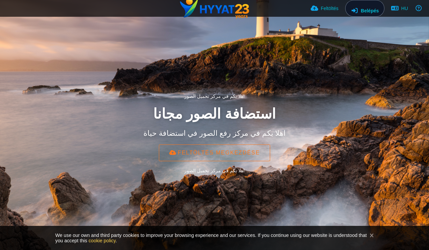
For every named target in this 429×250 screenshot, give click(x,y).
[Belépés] (364, 8)
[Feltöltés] (325, 8)
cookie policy (102, 240)
